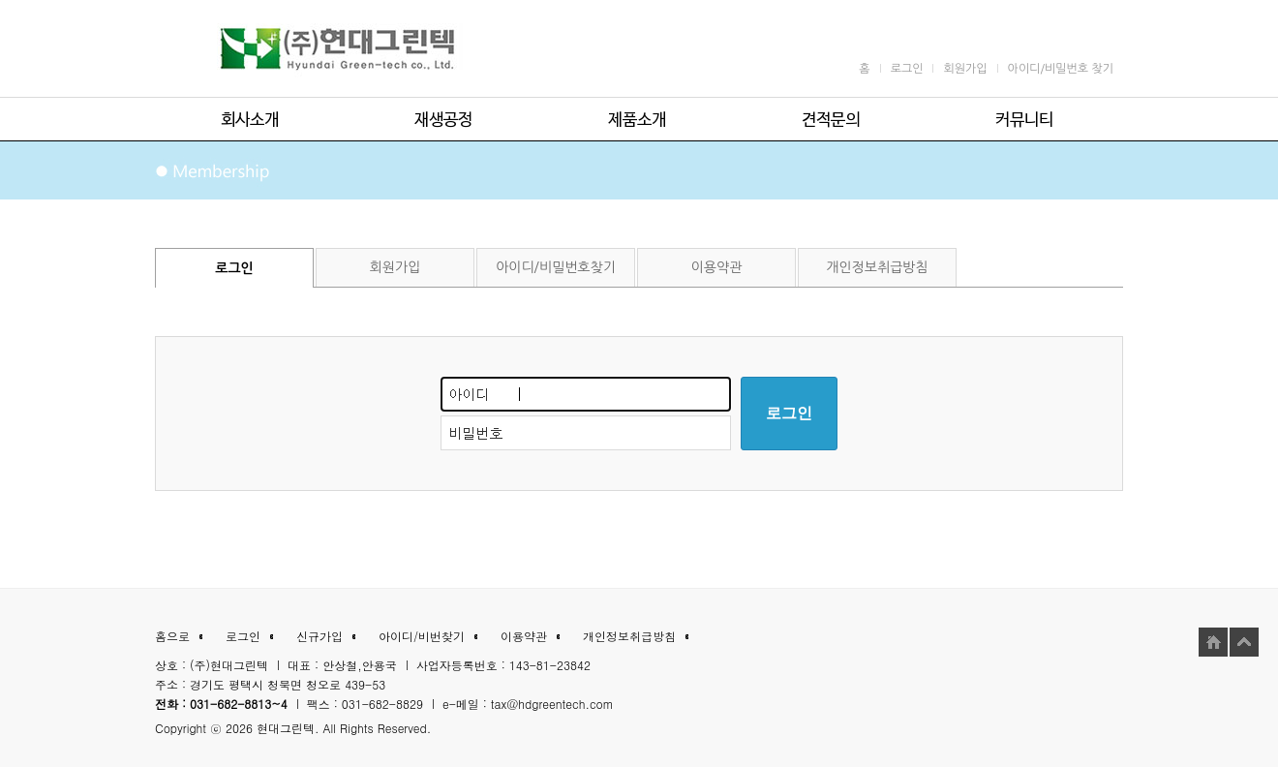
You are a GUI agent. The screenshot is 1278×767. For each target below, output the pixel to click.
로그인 (789, 413)
